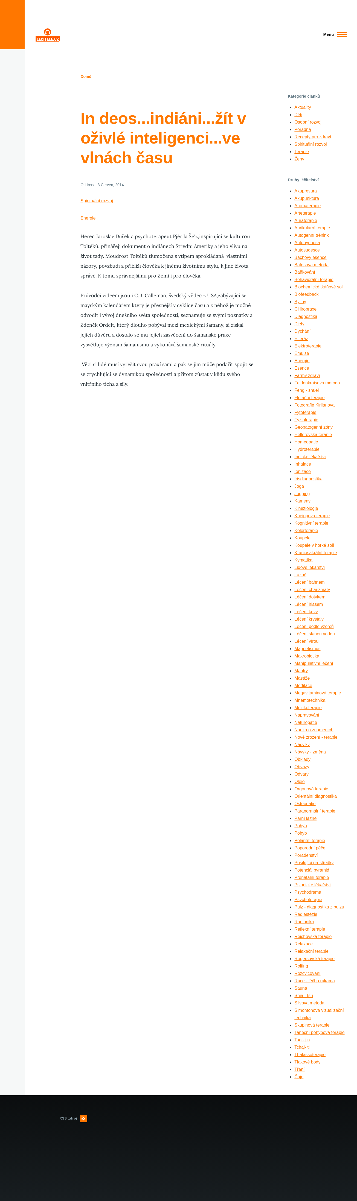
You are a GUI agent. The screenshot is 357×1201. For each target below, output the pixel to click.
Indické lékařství (310, 456)
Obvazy (301, 766)
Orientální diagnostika (315, 796)
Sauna (300, 988)
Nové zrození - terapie (315, 737)
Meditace (303, 685)
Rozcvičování (307, 973)
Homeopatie (306, 442)
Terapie (301, 151)
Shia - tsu (303, 995)
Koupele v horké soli (314, 545)
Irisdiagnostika (308, 479)
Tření (299, 1069)
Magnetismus (307, 648)
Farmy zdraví (307, 375)
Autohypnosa (307, 242)
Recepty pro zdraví (312, 137)
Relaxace (303, 944)
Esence (301, 368)
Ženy (299, 159)
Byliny (300, 301)
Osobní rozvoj (307, 122)
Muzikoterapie (308, 707)
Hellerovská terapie (313, 434)
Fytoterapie (305, 412)
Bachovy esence (310, 257)
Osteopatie (304, 803)
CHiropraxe (305, 309)
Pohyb (300, 825)
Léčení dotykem (309, 597)
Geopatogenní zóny (313, 427)
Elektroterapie (307, 346)
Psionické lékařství (312, 885)
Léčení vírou (306, 641)
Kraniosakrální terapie (315, 552)
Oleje (299, 781)
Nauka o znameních (313, 729)
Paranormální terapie (314, 811)
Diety (299, 324)
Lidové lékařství (309, 567)
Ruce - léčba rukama (314, 980)
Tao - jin (302, 1040)
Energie (87, 218)
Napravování (306, 715)
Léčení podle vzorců (313, 626)
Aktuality (302, 107)
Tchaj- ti (301, 1047)
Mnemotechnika (309, 700)
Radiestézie (305, 914)
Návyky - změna (310, 752)
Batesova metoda (311, 264)
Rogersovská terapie (314, 958)
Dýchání (302, 331)
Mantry (301, 670)
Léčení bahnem (309, 582)
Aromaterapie (307, 205)
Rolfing (301, 966)
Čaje (298, 1076)
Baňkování (304, 272)
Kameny (302, 501)
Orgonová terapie (311, 789)
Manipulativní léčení (313, 663)
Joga (299, 486)
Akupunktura (306, 198)
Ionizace (302, 471)
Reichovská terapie (313, 936)
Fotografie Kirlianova (314, 405)
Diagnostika (305, 316)
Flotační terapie (309, 397)
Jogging (302, 493)
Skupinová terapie (311, 1025)
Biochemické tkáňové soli (319, 287)
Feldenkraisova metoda (317, 383)
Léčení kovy (306, 611)
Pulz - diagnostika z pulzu (319, 907)
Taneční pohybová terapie (319, 1032)
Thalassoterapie (310, 1054)
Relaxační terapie (311, 951)
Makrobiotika (306, 656)
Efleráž (301, 338)
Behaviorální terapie (313, 279)
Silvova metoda (309, 1003)
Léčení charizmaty (312, 589)
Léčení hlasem (308, 604)
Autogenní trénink (311, 235)
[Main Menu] (333, 34)
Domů (85, 76)
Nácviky (302, 744)
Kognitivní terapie (311, 523)
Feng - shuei (306, 390)
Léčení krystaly (309, 619)
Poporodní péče (309, 848)
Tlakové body (307, 1062)
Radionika (304, 921)
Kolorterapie (306, 530)
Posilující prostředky (313, 862)
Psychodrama (307, 892)
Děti (298, 114)
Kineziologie (306, 508)
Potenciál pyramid (311, 870)
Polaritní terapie (309, 840)
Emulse (301, 353)
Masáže (302, 678)
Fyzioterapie (306, 419)
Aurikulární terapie (312, 228)
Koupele (302, 538)
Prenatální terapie (311, 877)
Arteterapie (305, 213)
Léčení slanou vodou (314, 634)
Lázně (300, 574)
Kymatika (303, 560)
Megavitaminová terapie (317, 693)
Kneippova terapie (312, 515)
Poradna (302, 129)
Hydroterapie (307, 449)
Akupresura (305, 191)
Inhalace (302, 464)
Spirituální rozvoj (96, 200)
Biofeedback (306, 294)
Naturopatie (305, 722)
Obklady (302, 759)
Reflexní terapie (309, 929)
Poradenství (306, 855)
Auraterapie (305, 220)
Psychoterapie (308, 899)
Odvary (301, 774)
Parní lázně (305, 818)
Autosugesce (307, 250)
